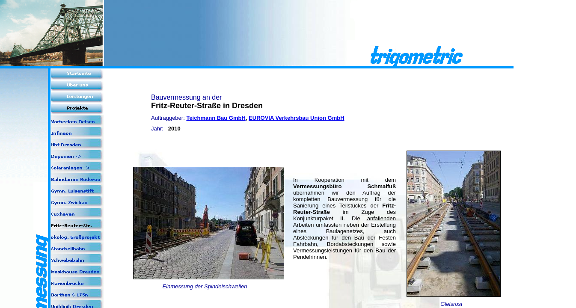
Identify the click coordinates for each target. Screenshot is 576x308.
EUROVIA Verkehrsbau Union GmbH (296, 118)
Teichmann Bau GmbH (215, 118)
